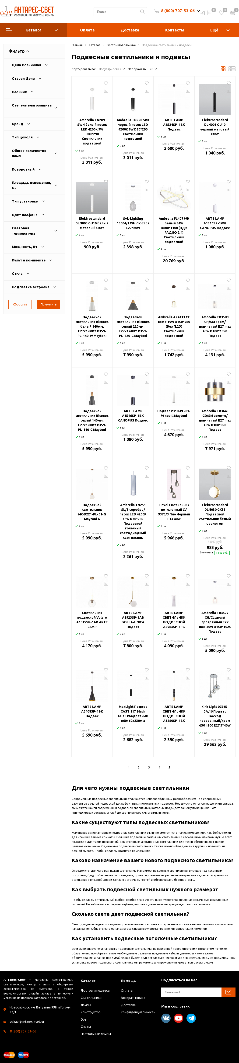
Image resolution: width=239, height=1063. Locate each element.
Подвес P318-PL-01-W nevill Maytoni (173, 413)
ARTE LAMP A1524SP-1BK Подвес (174, 124)
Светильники (91, 998)
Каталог (32, 30)
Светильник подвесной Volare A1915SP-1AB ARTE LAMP (92, 620)
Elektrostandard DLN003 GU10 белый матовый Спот (92, 223)
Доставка (130, 30)
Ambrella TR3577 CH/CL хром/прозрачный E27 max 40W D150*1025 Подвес (215, 622)
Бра (83, 1019)
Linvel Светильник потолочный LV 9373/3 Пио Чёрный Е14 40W (174, 512)
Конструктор (91, 1012)
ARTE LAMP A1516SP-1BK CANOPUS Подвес (133, 415)
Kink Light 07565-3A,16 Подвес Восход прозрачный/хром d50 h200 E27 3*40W (215, 716)
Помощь (128, 981)
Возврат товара (133, 998)
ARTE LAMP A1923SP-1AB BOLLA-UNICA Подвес (133, 620)
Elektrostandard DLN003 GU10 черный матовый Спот (214, 127)
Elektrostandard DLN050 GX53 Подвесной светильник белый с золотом (215, 514)
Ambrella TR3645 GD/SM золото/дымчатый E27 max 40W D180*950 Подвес (215, 420)
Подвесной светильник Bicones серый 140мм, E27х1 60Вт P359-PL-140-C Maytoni (92, 420)
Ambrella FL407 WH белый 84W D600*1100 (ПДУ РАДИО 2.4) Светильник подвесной (174, 230)
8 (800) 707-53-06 (178, 10)
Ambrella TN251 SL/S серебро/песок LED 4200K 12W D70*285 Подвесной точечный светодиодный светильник (133, 521)
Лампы (86, 1005)
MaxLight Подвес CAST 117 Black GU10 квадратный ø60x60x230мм (133, 714)
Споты (86, 1027)
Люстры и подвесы (95, 990)
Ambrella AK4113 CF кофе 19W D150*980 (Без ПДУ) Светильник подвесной (174, 326)
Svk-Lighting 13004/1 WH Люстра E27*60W (133, 223)
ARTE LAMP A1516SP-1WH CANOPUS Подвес (215, 223)
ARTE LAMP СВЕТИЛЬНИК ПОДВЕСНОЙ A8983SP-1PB (174, 620)
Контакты (174, 30)
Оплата (87, 30)
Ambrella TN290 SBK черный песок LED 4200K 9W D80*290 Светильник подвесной (133, 129)
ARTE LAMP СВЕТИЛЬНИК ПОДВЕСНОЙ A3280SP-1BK (174, 714)
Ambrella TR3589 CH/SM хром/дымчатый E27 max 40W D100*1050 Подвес (215, 326)
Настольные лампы (96, 1034)
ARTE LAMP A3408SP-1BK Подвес (92, 711)
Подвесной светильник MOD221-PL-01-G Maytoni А (92, 512)
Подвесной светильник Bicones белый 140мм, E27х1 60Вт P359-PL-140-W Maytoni (92, 326)
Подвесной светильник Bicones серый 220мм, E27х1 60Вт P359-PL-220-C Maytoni (133, 326)
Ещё (214, 30)
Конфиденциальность (138, 1012)
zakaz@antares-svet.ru (27, 1022)
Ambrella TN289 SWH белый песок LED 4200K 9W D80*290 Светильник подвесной (92, 131)
